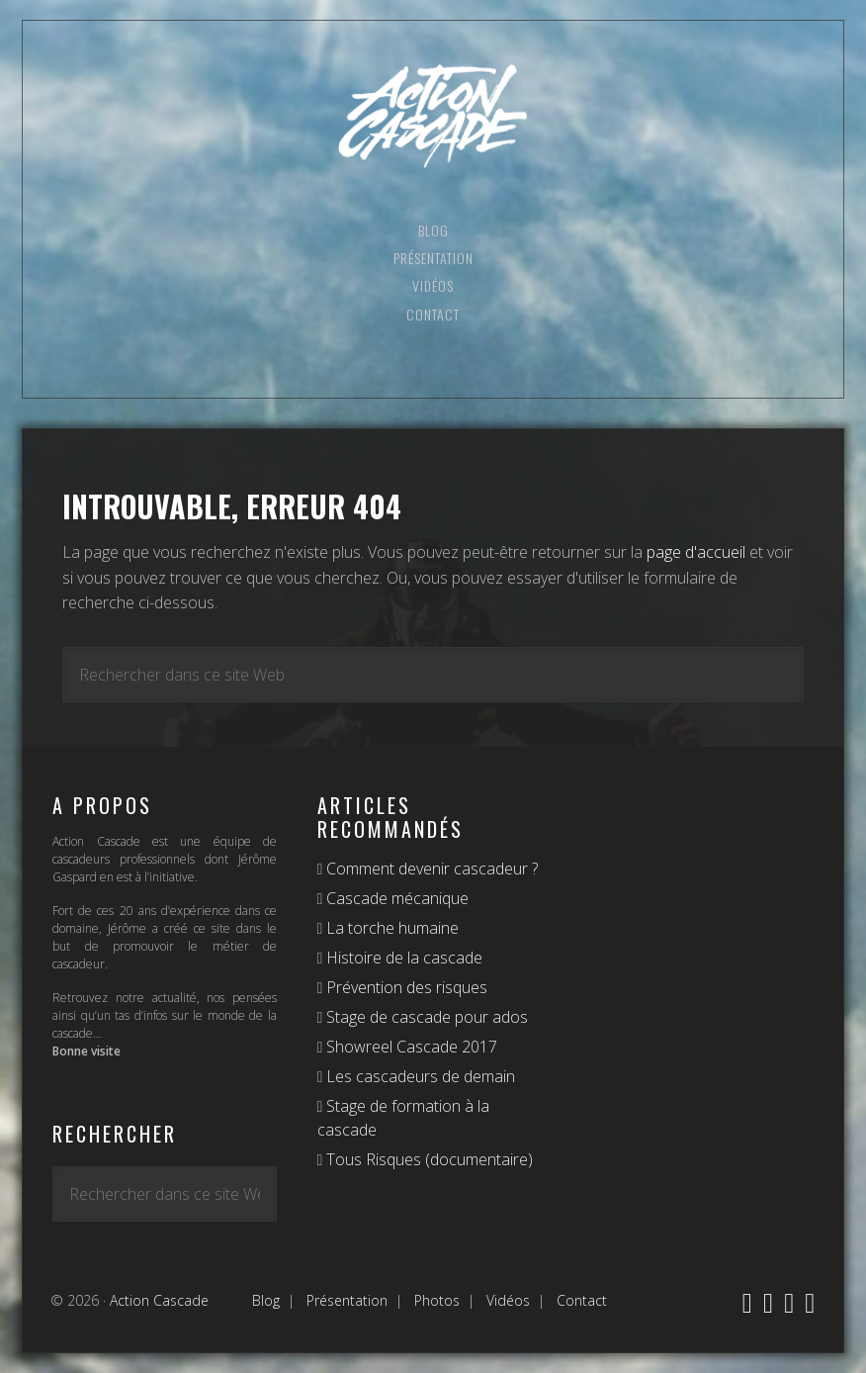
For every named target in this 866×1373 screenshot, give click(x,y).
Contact (582, 1300)
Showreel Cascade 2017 (409, 1046)
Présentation (347, 1300)
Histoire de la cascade (402, 957)
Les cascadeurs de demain (418, 1076)
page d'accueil (696, 552)
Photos (437, 1300)
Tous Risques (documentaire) (427, 1159)
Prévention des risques (404, 987)
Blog (266, 1300)
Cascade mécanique (395, 898)
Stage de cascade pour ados (425, 1017)
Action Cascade (433, 116)
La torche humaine (390, 928)
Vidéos (508, 1300)
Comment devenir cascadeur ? (430, 868)
